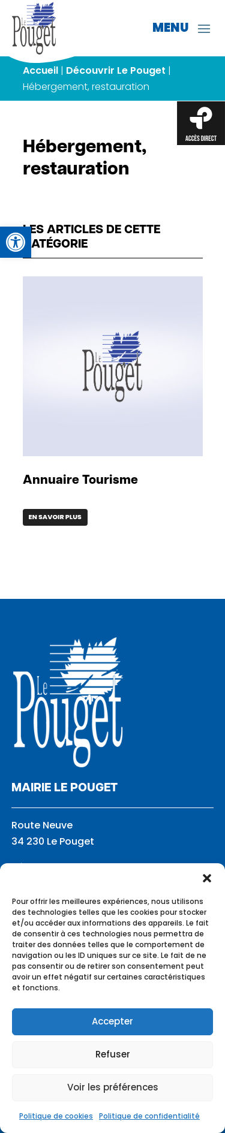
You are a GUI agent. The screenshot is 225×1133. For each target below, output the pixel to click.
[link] (15, 242)
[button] (207, 878)
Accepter (112, 1021)
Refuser (112, 1054)
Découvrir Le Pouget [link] (116, 70)
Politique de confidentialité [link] (149, 1116)
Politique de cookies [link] (56, 1116)
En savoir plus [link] (55, 517)
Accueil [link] (40, 70)
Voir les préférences (112, 1087)
